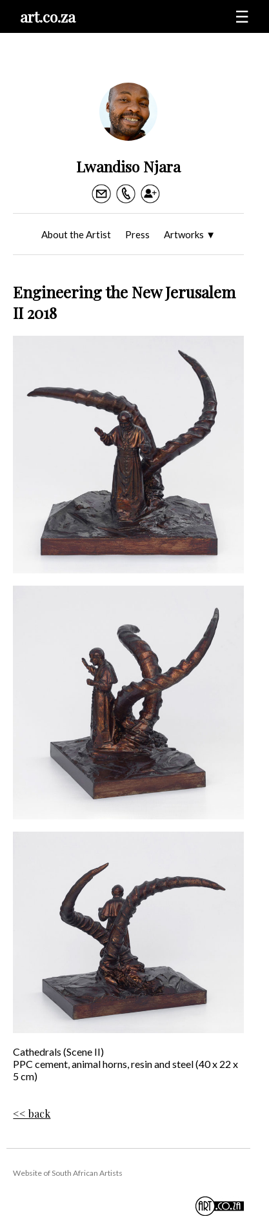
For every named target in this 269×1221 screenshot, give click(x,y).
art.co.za (47, 16)
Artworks (189, 234)
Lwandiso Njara (128, 166)
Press (137, 234)
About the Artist (76, 234)
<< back (31, 1113)
